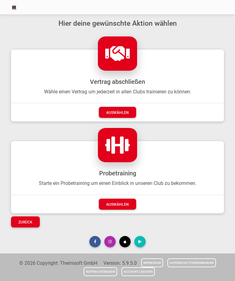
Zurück (25, 222)
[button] (95, 241)
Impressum (152, 262)
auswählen (117, 113)
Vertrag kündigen (100, 271)
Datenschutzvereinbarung (192, 262)
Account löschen (138, 271)
